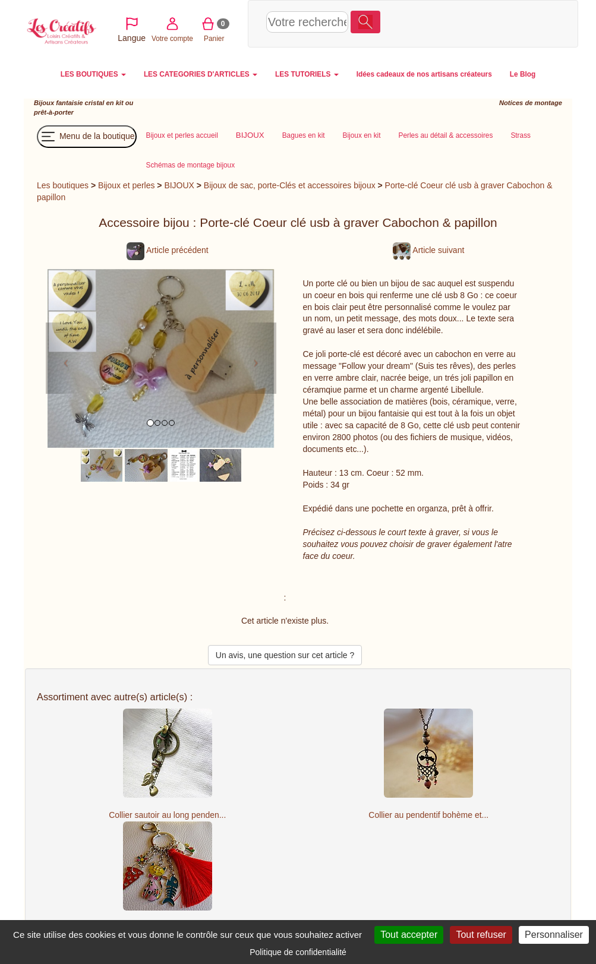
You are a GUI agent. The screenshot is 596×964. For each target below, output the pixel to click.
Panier (499, 23)
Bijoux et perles (126, 185)
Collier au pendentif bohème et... (428, 815)
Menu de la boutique (86, 137)
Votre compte (457, 23)
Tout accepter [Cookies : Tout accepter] (408, 935)
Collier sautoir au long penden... (167, 815)
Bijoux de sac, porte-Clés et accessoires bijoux (290, 185)
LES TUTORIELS (307, 74)
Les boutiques (63, 185)
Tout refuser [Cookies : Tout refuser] (481, 935)
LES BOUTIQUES (93, 74)
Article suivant (428, 250)
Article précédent (168, 250)
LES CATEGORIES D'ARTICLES (200, 74)
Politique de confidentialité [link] (298, 952)
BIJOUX (179, 185)
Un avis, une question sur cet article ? (285, 655)
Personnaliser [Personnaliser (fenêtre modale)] (554, 935)
